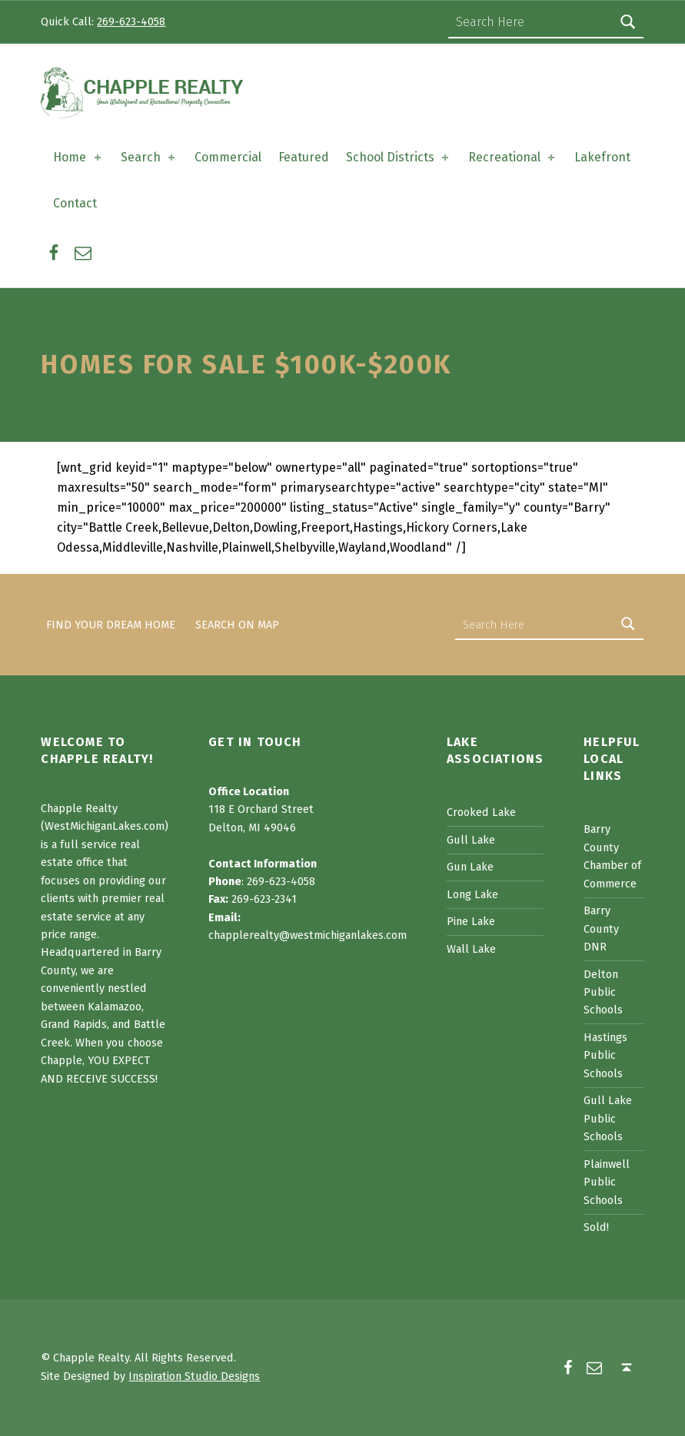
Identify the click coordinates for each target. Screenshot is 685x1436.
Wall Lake (471, 949)
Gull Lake (471, 840)
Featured (303, 157)
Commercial (228, 157)
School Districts (398, 157)
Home (78, 157)
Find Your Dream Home (110, 625)
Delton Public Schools (603, 992)
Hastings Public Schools (605, 1055)
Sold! (596, 1227)
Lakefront (602, 157)
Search (149, 157)
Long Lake (472, 894)
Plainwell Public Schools (607, 1182)
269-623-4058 (131, 21)
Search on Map (237, 625)
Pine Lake (471, 921)
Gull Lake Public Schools (608, 1118)
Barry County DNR (601, 928)
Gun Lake (470, 867)
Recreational (512, 157)
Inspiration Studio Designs (194, 1376)
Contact (75, 203)
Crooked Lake (481, 812)
